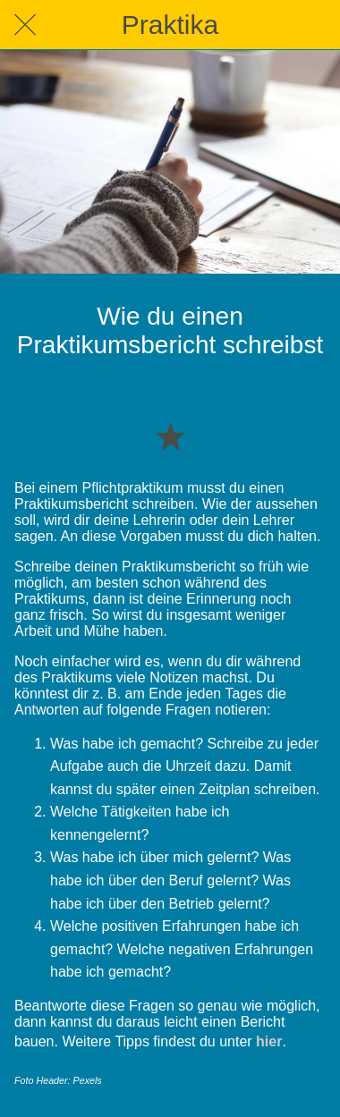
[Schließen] (25, 25)
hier (269, 1041)
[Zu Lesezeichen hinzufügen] (170, 435)
